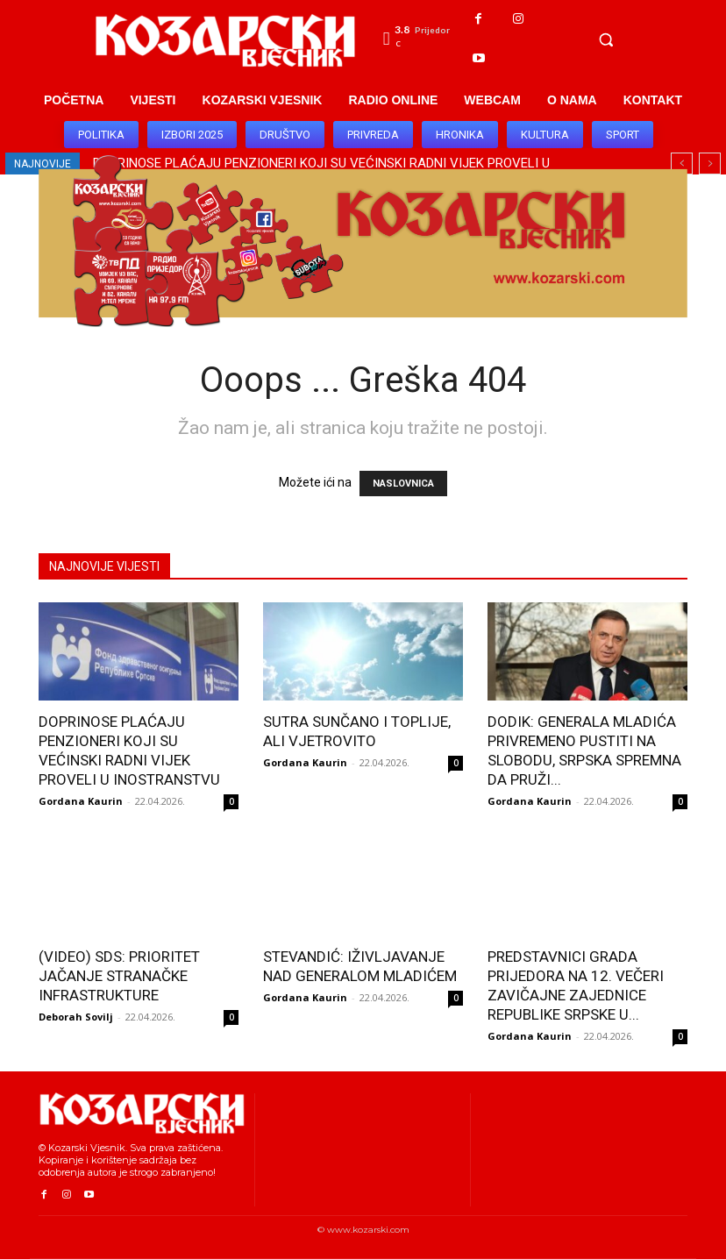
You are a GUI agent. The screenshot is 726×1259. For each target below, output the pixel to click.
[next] (710, 163)
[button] (606, 39)
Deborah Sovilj (76, 1016)
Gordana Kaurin (81, 800)
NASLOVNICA (403, 483)
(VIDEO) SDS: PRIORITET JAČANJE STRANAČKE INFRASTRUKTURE (119, 976)
